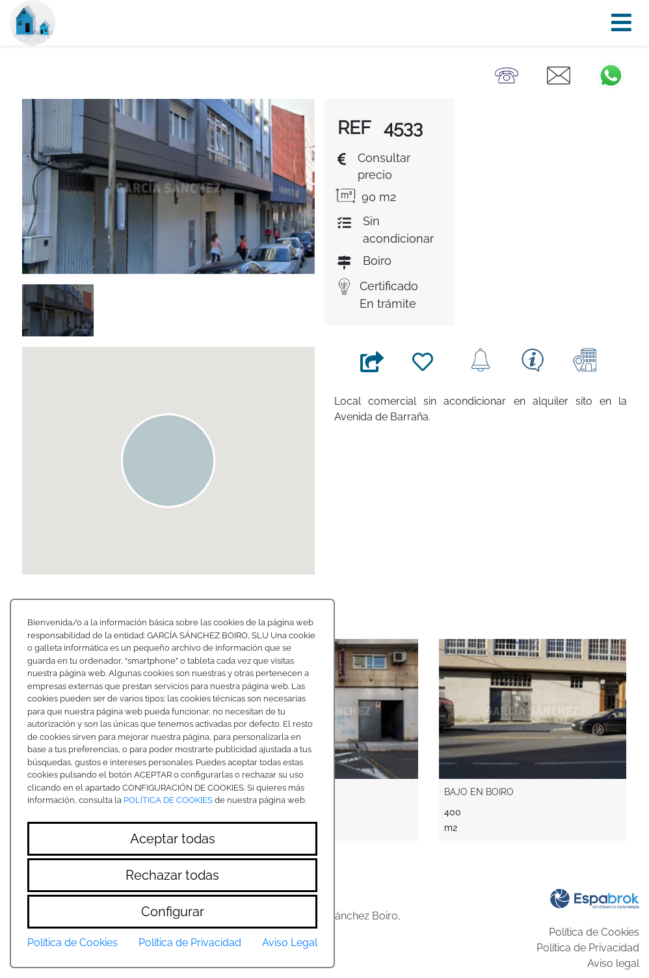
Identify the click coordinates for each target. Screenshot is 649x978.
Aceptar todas (172, 839)
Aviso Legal (289, 942)
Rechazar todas (172, 875)
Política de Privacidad (587, 948)
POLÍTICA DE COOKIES (168, 800)
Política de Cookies (594, 932)
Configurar (172, 911)
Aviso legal (613, 963)
